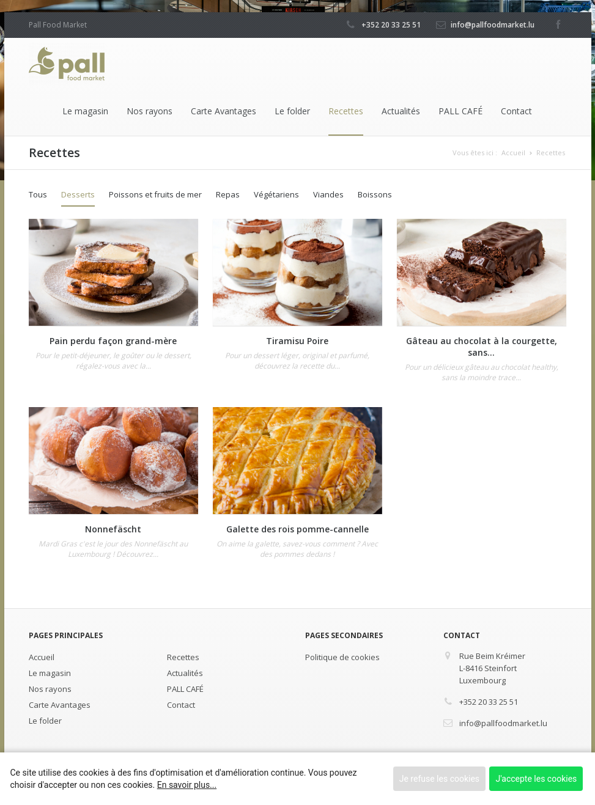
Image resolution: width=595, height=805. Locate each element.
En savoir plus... (186, 785)
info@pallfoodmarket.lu (492, 25)
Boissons (375, 194)
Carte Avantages (223, 111)
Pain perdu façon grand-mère (113, 341)
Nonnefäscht (113, 529)
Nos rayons (149, 111)
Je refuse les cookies (439, 779)
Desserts (78, 194)
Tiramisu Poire (297, 341)
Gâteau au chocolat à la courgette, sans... (481, 346)
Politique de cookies (342, 657)
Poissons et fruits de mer (155, 194)
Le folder (292, 111)
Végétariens (276, 194)
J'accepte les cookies (536, 779)
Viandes (328, 194)
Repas (228, 194)
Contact (516, 111)
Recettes (345, 111)
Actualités (401, 111)
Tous (38, 194)
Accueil (513, 152)
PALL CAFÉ (460, 111)
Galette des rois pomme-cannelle (297, 529)
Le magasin (85, 111)
